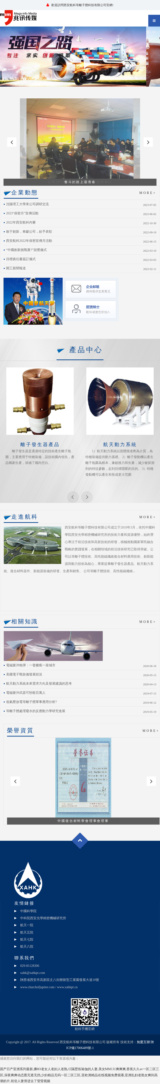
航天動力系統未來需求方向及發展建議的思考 (39, 683)
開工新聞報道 (16, 268)
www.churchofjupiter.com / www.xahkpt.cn (49, 987)
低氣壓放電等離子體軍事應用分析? (31, 702)
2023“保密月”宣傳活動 (22, 213)
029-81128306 (29, 966)
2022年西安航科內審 (21, 222)
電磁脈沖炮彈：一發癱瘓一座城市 (30, 665)
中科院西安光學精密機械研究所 (43, 918)
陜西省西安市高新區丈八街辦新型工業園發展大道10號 (59, 980)
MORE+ (147, 193)
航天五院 (26, 932)
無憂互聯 (143, 1042)
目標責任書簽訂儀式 (21, 259)
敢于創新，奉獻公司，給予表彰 (29, 231)
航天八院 (26, 946)
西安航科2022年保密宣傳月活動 (29, 241)
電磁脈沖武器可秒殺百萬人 (26, 692)
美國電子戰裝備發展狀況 (24, 674)
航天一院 (26, 925)
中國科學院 (28, 911)
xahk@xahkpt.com (32, 973)
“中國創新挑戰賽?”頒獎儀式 (26, 250)
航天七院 (26, 939)
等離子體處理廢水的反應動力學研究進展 (35, 711)
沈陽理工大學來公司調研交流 (27, 204)
